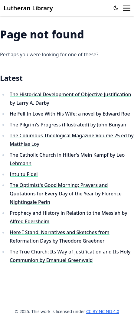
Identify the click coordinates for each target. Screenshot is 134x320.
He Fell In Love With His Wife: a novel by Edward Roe (70, 113)
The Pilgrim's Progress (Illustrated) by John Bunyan (68, 124)
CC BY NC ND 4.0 (102, 311)
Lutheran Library (28, 8)
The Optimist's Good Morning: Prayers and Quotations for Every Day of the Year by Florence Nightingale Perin (66, 193)
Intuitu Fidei (24, 174)
